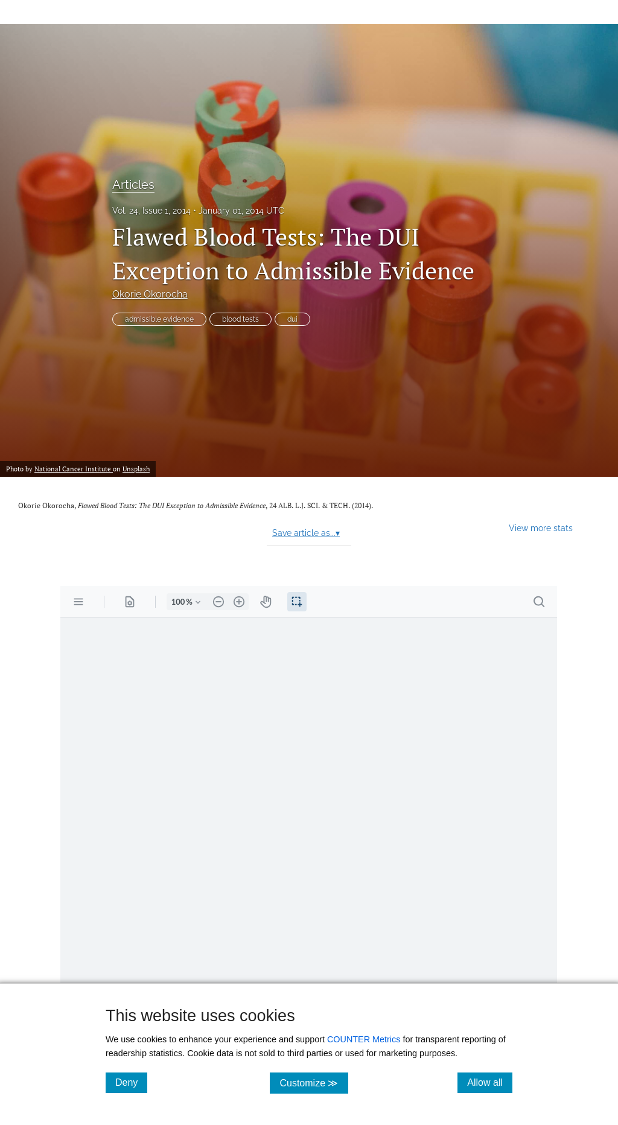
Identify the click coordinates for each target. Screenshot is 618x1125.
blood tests (240, 319)
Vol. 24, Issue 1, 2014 (151, 210)
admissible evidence (159, 319)
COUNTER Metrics (364, 1039)
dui (292, 319)
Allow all (489, 1082)
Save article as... (306, 533)
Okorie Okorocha (150, 294)
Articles (133, 184)
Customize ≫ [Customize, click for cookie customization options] (313, 1082)
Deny (131, 1082)
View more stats (541, 528)
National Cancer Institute (73, 468)
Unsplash (136, 468)
